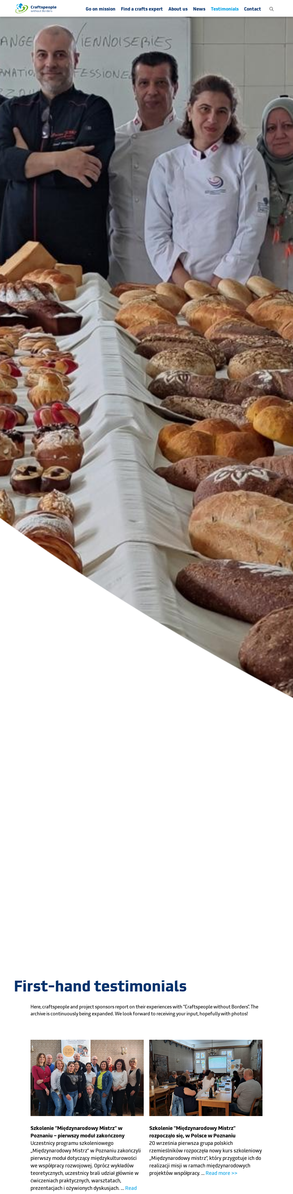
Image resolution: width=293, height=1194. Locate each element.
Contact (252, 9)
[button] (271, 8)
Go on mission (100, 9)
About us (178, 9)
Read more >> (222, 1173)
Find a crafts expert (142, 9)
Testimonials (225, 9)
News (199, 9)
